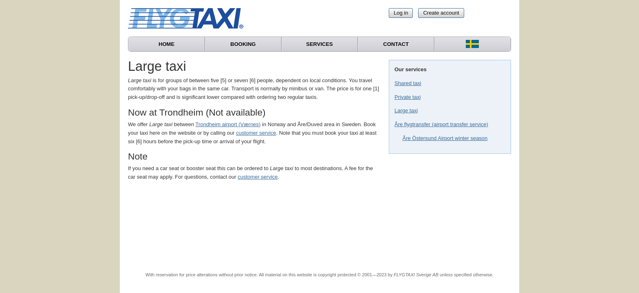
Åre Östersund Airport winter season (445, 138)
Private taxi (407, 97)
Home (166, 44)
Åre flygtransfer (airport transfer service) (441, 124)
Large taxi (406, 110)
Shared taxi (407, 83)
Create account (441, 13)
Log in (401, 13)
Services (319, 44)
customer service (256, 133)
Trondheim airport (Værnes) (228, 124)
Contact (396, 44)
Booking (243, 44)
